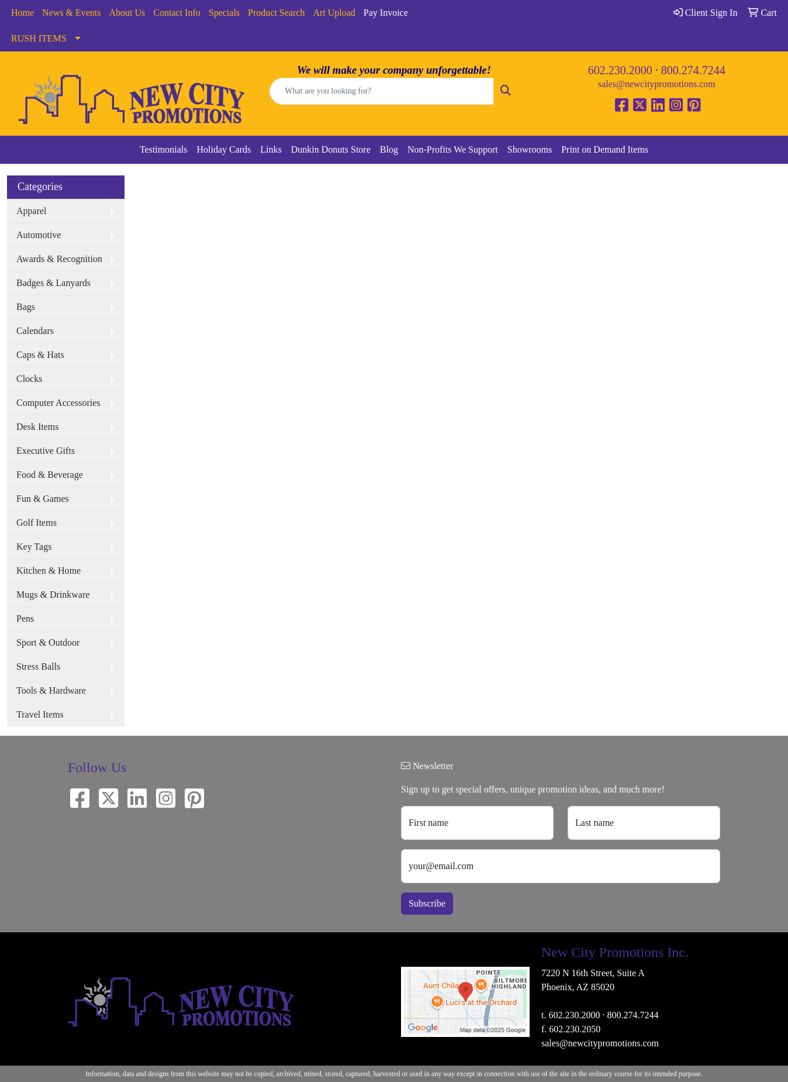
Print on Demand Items (604, 149)
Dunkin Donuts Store (331, 149)
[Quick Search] (381, 91)
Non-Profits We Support (452, 149)
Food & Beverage (49, 475)
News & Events (71, 13)
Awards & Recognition (59, 259)
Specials (224, 13)
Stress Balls (38, 666)
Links (270, 149)
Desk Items (37, 427)
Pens (25, 618)
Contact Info (176, 13)
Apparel (31, 211)
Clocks (29, 379)
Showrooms (529, 149)
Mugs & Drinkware (52, 594)
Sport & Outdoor (48, 642)
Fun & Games (42, 499)
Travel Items (40, 714)
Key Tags (33, 547)
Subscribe (427, 903)
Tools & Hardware (51, 690)
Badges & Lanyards (53, 283)
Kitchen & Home (48, 571)
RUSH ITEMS (39, 38)
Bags (25, 307)
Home (22, 13)
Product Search (276, 13)
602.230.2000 (620, 70)
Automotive (38, 235)
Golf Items (36, 523)
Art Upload (334, 13)
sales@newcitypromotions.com (657, 84)
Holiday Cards (223, 149)
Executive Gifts (45, 451)
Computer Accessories (58, 403)
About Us (127, 13)
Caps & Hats (40, 355)
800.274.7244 (693, 70)
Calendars (35, 331)
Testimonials (164, 149)
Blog (389, 149)
